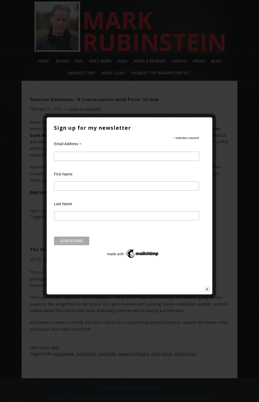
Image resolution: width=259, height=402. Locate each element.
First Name (63, 174)
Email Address (67, 144)
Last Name (63, 204)
